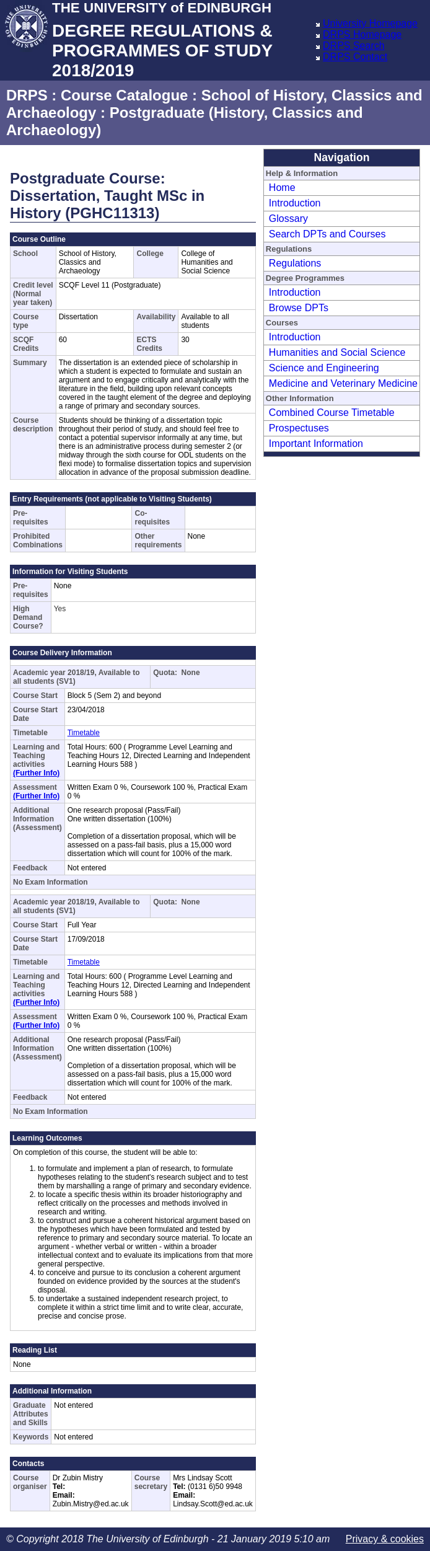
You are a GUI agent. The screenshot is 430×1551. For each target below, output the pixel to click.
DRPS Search (354, 45)
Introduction (295, 203)
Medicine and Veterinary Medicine (343, 383)
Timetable (84, 732)
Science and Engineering (324, 368)
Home (282, 187)
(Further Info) (36, 773)
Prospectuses (299, 428)
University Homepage (370, 23)
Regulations (295, 263)
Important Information (316, 443)
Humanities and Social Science (337, 352)
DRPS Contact (355, 56)
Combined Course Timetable (332, 412)
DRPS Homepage (362, 34)
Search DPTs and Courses (327, 234)
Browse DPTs (298, 308)
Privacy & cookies (385, 1539)
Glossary (288, 218)
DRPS (27, 95)
